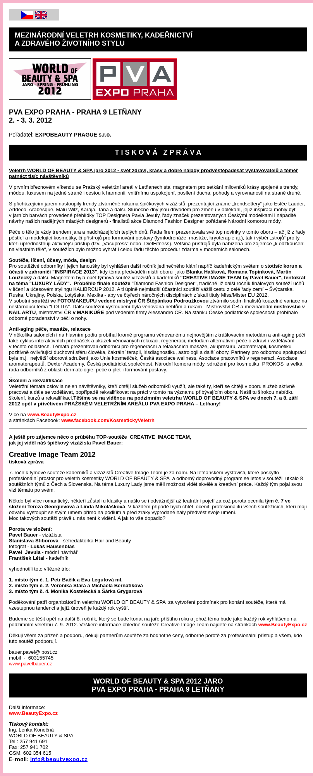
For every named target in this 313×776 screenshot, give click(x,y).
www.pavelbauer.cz (30, 664)
